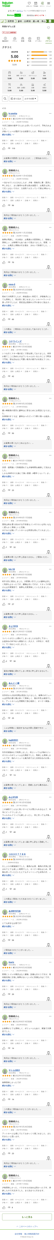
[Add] (48, 27)
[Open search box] (5, 99)
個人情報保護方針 (31, 1234)
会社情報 (18, 1234)
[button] (16, 114)
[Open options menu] (30, 99)
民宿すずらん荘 (8, 26)
